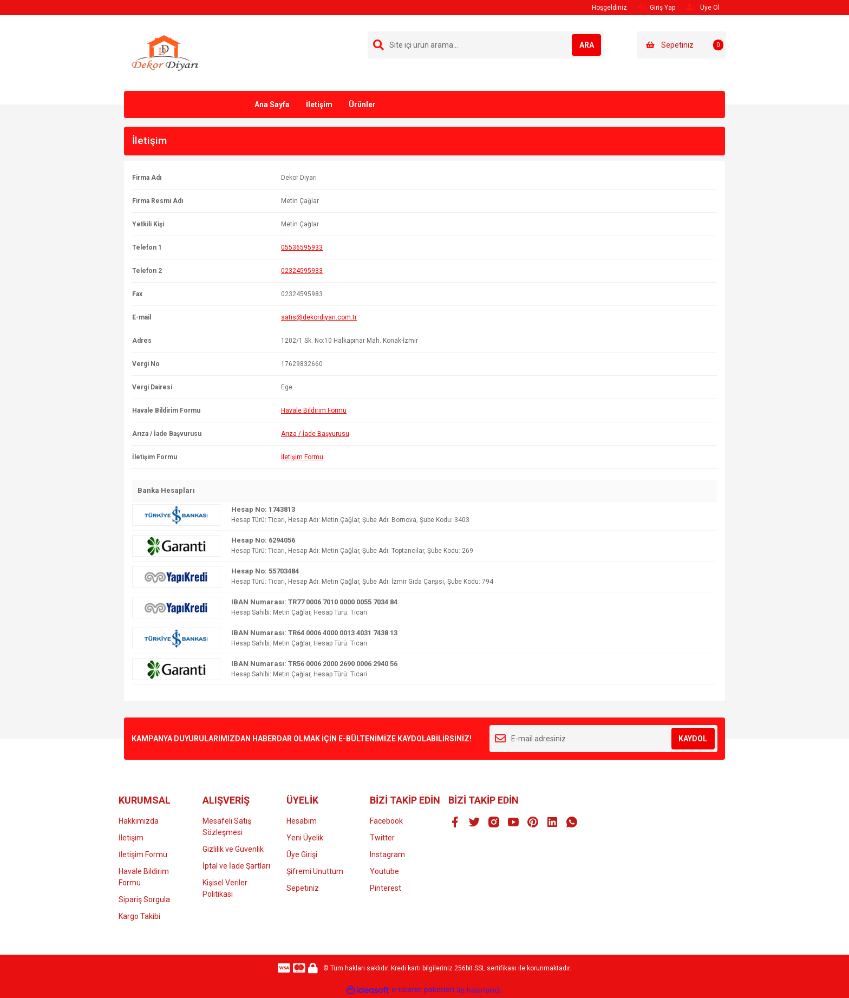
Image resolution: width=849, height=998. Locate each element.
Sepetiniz (302, 888)
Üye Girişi (301, 854)
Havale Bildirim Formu (314, 410)
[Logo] (165, 52)
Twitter (382, 837)
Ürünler (362, 104)
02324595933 (302, 271)
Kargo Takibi (139, 916)
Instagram (387, 854)
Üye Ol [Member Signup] (703, 7)
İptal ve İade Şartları (236, 866)
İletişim (319, 104)
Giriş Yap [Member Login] (656, 7)
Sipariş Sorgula (144, 899)
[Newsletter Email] (603, 738)
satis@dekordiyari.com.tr (319, 317)
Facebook (386, 821)
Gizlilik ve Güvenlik (233, 849)
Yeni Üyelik (304, 837)
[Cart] (681, 44)
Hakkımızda (139, 821)
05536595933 (302, 247)
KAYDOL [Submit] (692, 738)
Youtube (384, 871)
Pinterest (385, 888)
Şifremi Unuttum (314, 871)
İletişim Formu (302, 457)
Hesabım (301, 821)
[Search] (486, 44)
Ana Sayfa (272, 104)
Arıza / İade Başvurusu (315, 434)
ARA (579, 45)
